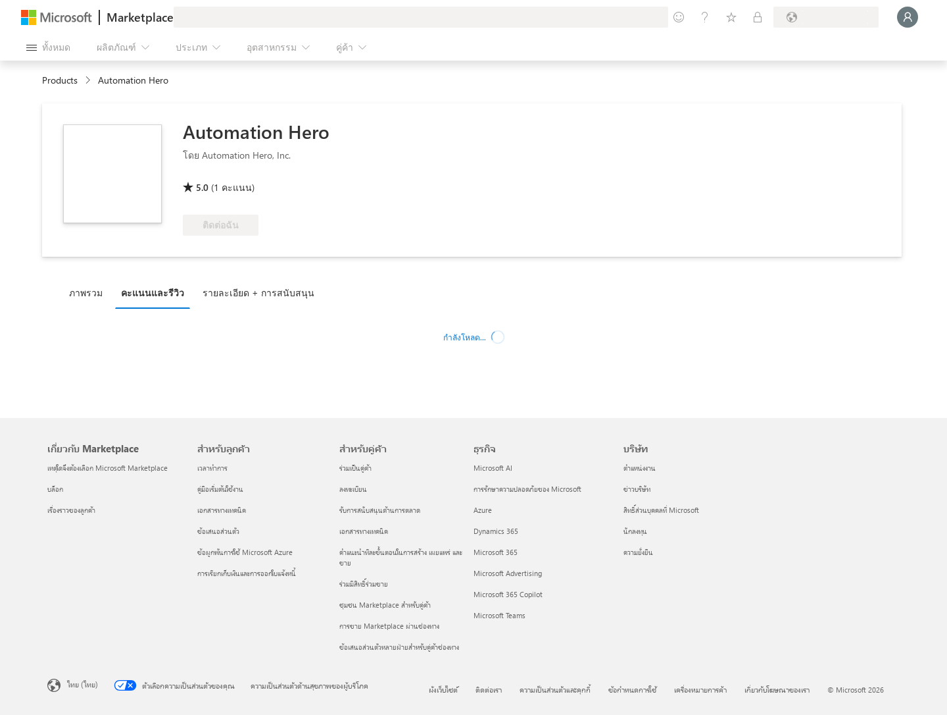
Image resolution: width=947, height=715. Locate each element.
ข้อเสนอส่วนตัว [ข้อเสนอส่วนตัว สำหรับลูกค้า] (218, 531)
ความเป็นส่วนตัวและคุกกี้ (555, 689)
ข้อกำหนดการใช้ (632, 689)
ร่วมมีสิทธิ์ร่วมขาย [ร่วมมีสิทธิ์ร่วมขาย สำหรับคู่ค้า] (363, 584)
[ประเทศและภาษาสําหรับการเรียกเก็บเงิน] (826, 17)
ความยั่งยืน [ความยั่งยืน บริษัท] (638, 552)
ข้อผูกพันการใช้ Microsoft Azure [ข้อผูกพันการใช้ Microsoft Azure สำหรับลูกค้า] (245, 552)
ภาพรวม (86, 292)
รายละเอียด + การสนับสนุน (258, 292)
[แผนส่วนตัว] (757, 17)
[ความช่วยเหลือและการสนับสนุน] (705, 17)
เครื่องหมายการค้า (700, 689)
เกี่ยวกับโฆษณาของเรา (777, 689)
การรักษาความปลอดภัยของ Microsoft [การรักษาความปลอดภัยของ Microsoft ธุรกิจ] (527, 489)
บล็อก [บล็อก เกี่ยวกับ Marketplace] (55, 489)
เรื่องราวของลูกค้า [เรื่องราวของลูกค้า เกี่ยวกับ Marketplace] (71, 510)
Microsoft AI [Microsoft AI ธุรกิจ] (493, 468)
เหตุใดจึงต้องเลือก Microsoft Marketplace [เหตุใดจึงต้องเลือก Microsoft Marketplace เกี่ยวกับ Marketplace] (107, 468)
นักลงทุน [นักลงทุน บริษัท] (635, 531)
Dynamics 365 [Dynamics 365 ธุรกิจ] (496, 531)
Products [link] (60, 80)
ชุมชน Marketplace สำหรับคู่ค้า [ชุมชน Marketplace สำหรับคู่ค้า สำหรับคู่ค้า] (385, 605)
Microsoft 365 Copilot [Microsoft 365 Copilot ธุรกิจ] (508, 594)
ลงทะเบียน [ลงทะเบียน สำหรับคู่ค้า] (353, 489)
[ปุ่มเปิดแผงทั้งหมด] (48, 47)
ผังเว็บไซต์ (443, 689)
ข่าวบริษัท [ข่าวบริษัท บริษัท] (636, 489)
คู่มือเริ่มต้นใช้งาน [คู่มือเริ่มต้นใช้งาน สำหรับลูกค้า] (220, 489)
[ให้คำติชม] (678, 17)
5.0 (202, 187)
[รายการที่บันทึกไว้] (731, 17)
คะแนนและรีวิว (152, 292)
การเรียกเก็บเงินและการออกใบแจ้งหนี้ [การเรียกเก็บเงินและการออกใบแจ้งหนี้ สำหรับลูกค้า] (246, 573)
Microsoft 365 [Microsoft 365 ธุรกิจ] (496, 552)
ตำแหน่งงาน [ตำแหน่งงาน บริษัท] (639, 468)
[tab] (89, 292)
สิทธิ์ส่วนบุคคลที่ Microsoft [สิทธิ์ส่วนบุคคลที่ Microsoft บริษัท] (661, 510)
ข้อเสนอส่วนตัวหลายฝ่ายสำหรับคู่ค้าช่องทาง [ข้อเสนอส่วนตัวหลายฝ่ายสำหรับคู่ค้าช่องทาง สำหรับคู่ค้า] (399, 647)
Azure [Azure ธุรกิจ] (483, 510)
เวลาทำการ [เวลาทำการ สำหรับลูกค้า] (212, 468)
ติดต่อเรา (488, 689)
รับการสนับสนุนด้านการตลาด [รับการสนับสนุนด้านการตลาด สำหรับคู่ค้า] (379, 510)
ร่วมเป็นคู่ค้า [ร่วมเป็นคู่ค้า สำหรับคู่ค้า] (355, 468)
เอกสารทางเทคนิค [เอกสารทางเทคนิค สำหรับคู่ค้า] (363, 531)
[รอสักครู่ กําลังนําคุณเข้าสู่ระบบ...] (907, 17)
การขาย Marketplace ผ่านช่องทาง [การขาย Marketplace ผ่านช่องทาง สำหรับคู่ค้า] (389, 626)
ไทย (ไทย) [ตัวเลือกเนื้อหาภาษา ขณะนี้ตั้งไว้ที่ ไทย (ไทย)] (82, 684)
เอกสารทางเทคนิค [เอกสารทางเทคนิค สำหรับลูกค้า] (221, 510)
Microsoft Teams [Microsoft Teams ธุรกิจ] (499, 615)
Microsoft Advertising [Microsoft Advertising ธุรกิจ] (508, 573)
